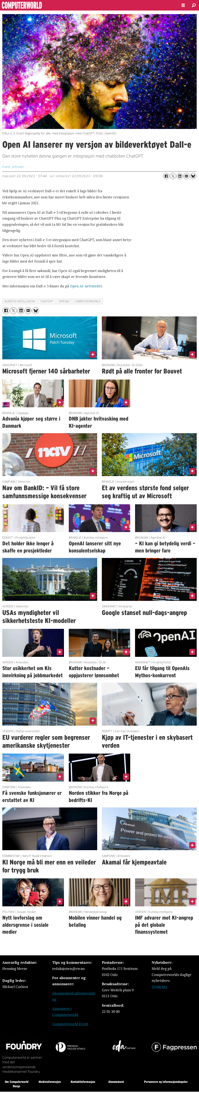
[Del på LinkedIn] (179, 176)
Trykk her (159, 986)
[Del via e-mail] (186, 176)
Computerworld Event (70, 1023)
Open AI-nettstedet (86, 286)
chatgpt (47, 301)
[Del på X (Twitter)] (173, 176)
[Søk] (193, 5)
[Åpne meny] (183, 5)
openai (64, 301)
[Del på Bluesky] (193, 176)
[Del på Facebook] (166, 176)
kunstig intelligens (20, 301)
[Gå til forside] (87, 5)
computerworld (88, 301)
